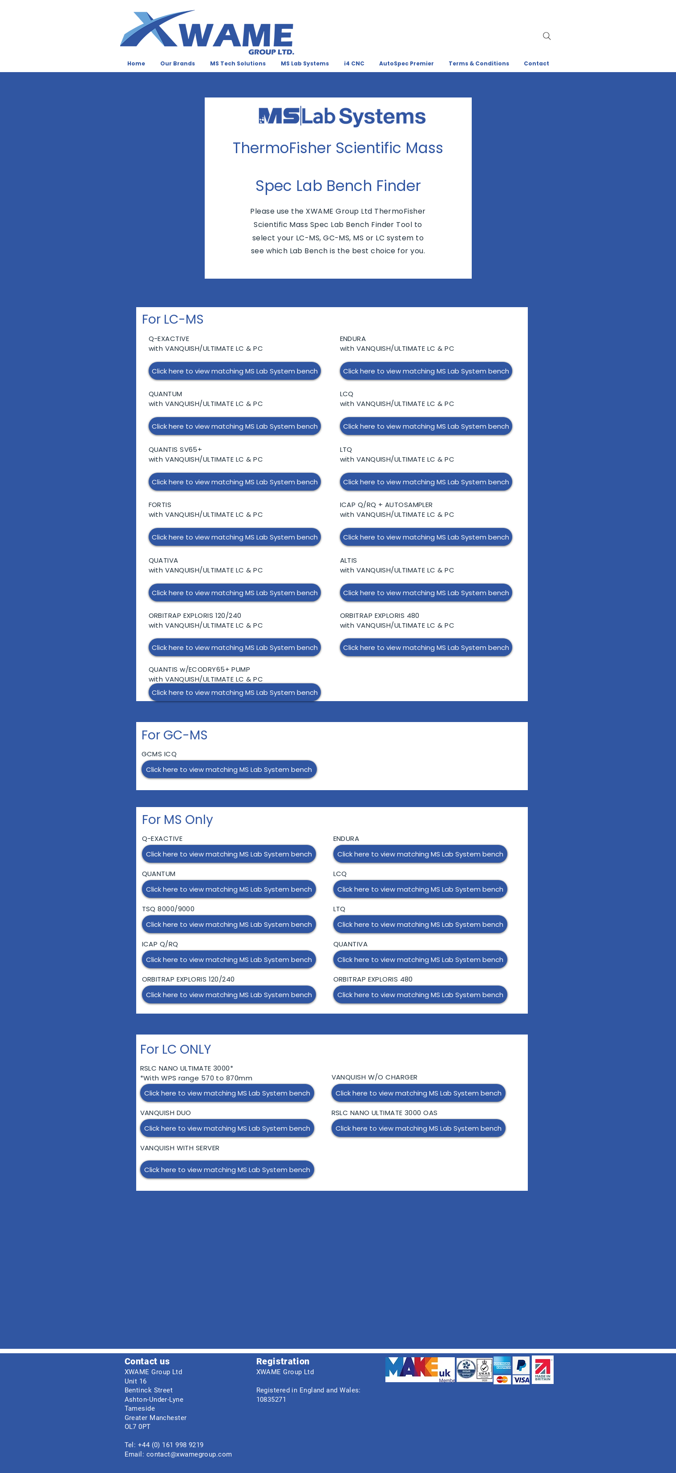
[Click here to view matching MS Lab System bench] (235, 371)
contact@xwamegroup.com (189, 1454)
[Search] (547, 36)
